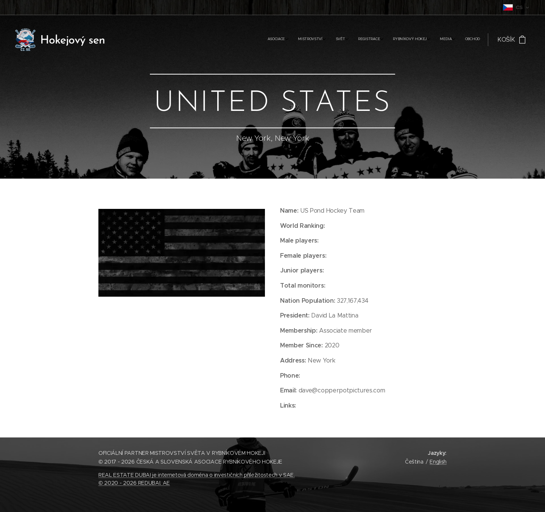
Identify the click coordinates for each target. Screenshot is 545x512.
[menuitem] (404, 39)
